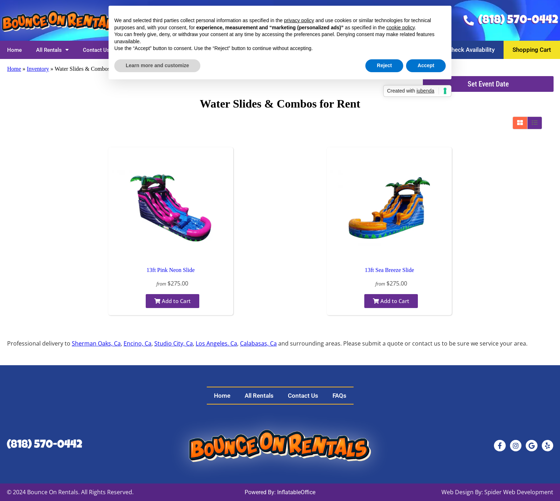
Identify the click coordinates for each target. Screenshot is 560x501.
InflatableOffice (296, 492)
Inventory (38, 69)
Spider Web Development (518, 492)
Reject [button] (384, 65)
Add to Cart (172, 300)
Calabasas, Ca (258, 343)
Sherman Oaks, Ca (96, 343)
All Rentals (52, 50)
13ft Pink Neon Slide (170, 270)
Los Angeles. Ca (216, 343)
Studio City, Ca (173, 343)
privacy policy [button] (299, 20)
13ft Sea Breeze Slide (389, 270)
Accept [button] (426, 65)
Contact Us (96, 50)
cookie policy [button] (400, 27)
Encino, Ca (137, 343)
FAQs (339, 395)
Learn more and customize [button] (157, 65)
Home (14, 50)
